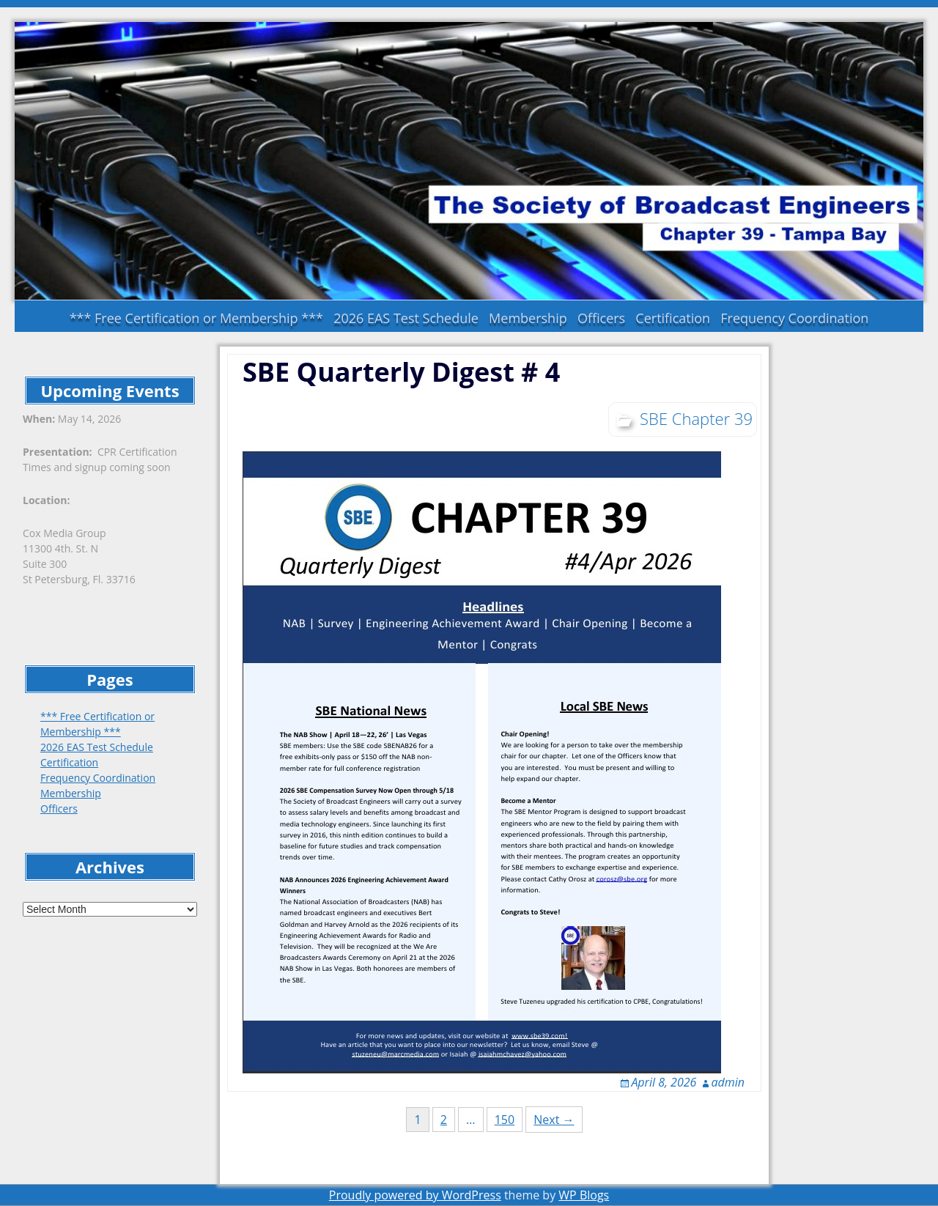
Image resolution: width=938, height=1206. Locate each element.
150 (504, 1119)
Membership (528, 318)
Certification (672, 318)
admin (728, 1082)
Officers (601, 318)
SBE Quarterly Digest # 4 (401, 372)
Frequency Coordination (794, 318)
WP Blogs (583, 1195)
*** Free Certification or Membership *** (196, 318)
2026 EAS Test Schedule (406, 318)
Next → (553, 1119)
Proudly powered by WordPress (415, 1195)
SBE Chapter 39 (696, 418)
